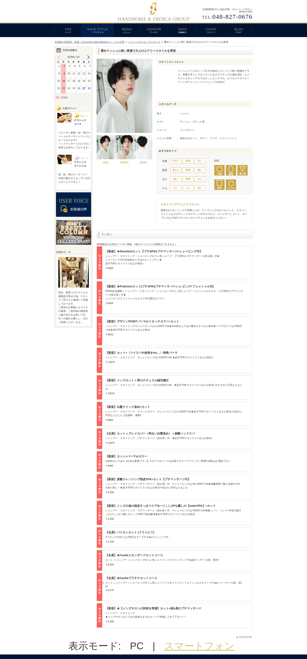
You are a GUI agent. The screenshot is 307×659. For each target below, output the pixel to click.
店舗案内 (182, 30)
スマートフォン (199, 645)
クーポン (153, 30)
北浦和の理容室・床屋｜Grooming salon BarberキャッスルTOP (90, 42)
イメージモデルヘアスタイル (144, 42)
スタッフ (210, 30)
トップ (68, 30)
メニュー (126, 30)
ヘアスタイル (97, 30)
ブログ (238, 30)
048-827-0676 (232, 16)
